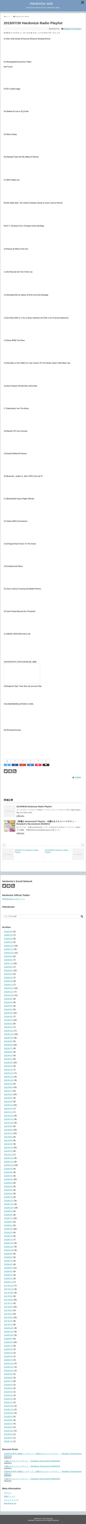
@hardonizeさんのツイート (13, 899)
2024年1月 (8, 1027)
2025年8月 (8, 960)
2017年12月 (9, 1286)
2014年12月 (9, 1406)
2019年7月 (8, 1218)
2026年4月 (8, 932)
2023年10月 (9, 1038)
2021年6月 (8, 1137)
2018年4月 (8, 1271)
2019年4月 (8, 1229)
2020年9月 (8, 1169)
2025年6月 (8, 967)
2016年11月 (9, 1332)
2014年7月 (8, 1424)
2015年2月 (8, 1399)
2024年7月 (8, 1006)
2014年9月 (8, 1417)
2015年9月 (8, 1374)
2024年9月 (8, 999)
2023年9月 (8, 1041)
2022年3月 (8, 1105)
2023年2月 (8, 1066)
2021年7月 (8, 1133)
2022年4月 (8, 1101)
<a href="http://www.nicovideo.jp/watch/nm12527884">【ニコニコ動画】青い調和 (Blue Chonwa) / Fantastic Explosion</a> (22, 673)
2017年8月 (8, 1300)
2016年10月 (9, 1335)
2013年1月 (8, 1438)
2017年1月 (8, 1325)
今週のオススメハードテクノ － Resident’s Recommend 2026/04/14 (32, 1466)
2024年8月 (8, 1002)
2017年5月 (8, 1310)
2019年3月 (8, 1232)
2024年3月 (8, 1020)
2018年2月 (8, 1278)
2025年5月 (8, 971)
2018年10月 (9, 1250)
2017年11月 (9, 1289)
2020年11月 (9, 1162)
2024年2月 (8, 1024)
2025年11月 (9, 949)
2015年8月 (8, 1378)
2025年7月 (8, 963)
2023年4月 (8, 1059)
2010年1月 (8, 1441)
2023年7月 (8, 1048)
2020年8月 (8, 1172)
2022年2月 (8, 1109)
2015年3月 (8, 1395)
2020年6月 (8, 1179)
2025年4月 (8, 974)
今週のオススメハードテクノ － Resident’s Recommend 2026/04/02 (32, 1479)
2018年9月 (8, 1254)
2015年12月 (9, 1363)
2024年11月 (9, 992)
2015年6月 (8, 1385)
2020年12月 (9, 1158)
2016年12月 (9, 1328)
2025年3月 (8, 978)
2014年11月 (9, 1409)
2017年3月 (8, 1317)
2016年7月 (8, 1346)
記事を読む (21, 816)
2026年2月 (8, 939)
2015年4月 (8, 1392)
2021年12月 (9, 1116)
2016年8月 (8, 1342)
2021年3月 (8, 1148)
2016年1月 (8, 1360)
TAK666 (77, 777)
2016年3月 (8, 1353)
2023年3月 (8, 1063)
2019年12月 (9, 1201)
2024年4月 (8, 1017)
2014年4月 (8, 1427)
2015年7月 (8, 1381)
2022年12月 (9, 1073)
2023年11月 (9, 1034)
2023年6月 (8, 1052)
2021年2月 (8, 1151)
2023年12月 (9, 1031)
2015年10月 (9, 1371)
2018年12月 (9, 1243)
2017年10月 (9, 1293)
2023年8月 (8, 1045)
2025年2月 (8, 981)
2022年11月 (9, 1077)
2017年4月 (8, 1314)
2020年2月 (8, 1194)
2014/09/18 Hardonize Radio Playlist (34, 806)
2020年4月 (8, 1186)
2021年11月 (9, 1119)
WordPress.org (10, 1503)
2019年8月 (8, 1215)
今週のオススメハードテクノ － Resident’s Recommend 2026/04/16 (32, 1461)
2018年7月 (8, 1261)
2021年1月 (8, 1155)
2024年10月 (9, 995)
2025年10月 (9, 953)
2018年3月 (8, 1275)
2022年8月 (8, 1087)
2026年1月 (8, 942)
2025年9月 (8, 956)
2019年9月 (8, 1211)
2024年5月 (8, 1013)
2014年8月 (8, 1420)
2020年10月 (9, 1165)
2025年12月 (9, 946)
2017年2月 (8, 1321)
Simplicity (50, 1518)
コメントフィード (11, 1500)
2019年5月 (8, 1225)
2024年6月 (8, 1009)
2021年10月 (9, 1123)
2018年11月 (9, 1247)
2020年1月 (8, 1197)
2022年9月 (8, 1084)
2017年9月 (8, 1296)
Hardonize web (41, 3)
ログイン (7, 1493)
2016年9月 (8, 1339)
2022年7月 (8, 1091)
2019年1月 (8, 1240)
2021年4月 (8, 1144)
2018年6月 (8, 1264)
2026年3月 (8, 935)
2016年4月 (8, 1349)
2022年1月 (8, 1112)
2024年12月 (9, 988)
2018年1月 (8, 1282)
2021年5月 (8, 1140)
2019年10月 (9, 1208)
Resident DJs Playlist (72, 29)
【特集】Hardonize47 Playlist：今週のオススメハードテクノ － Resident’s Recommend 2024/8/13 (47, 822)
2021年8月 (8, 1130)
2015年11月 (9, 1367)
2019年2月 (8, 1236)
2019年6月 (8, 1222)
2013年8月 (8, 1434)
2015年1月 (8, 1402)
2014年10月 (9, 1413)
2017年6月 (8, 1307)
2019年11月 (9, 1204)
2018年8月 (8, 1257)
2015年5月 (8, 1388)
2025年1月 (8, 985)
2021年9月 (8, 1126)
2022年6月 (8, 1094)
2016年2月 (8, 1356)
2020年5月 (8, 1183)
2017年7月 (8, 1303)
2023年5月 (8, 1055)
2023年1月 (8, 1070)
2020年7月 (8, 1176)
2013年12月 (9, 1431)
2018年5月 (8, 1268)
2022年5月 (8, 1098)
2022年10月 (9, 1080)
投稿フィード (9, 1496)
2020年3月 (8, 1190)
